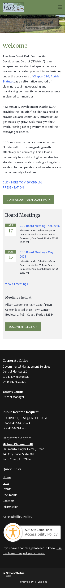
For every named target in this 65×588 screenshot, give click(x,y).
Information (10, 507)
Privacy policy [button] (26, 582)
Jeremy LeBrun (13, 392)
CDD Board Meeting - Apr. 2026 (40, 226)
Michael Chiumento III (18, 444)
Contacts (8, 501)
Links (6, 483)
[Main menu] (60, 7)
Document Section (23, 327)
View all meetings (16, 284)
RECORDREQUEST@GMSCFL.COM (25, 418)
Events (7, 489)
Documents (10, 495)
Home (7, 477)
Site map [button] (42, 582)
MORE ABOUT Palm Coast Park (28, 200)
